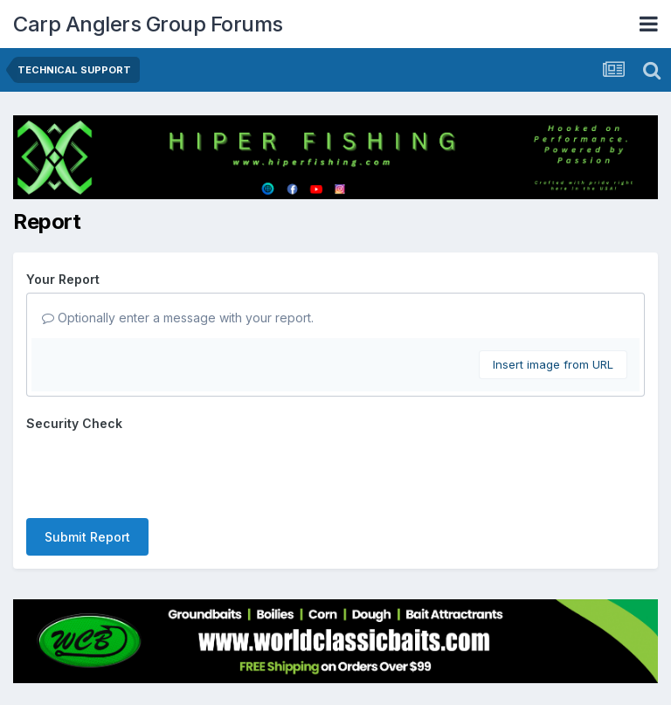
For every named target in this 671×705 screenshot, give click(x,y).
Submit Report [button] (87, 536)
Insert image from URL (553, 364)
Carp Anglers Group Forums (148, 24)
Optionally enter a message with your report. (178, 317)
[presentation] (159, 471)
